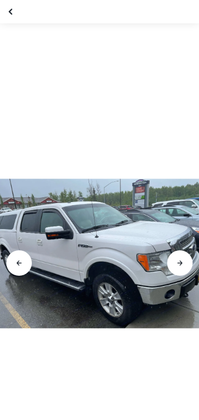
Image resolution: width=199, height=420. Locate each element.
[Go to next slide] (180, 263)
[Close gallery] (11, 11)
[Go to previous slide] (19, 263)
